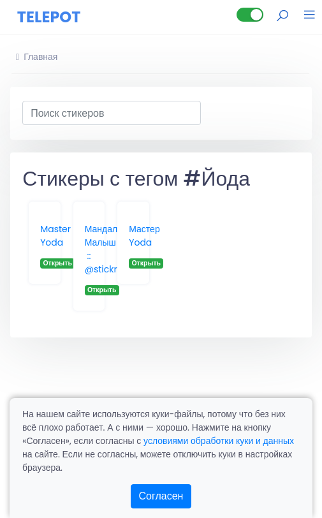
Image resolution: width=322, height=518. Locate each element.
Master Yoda (55, 236)
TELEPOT (49, 16)
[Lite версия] (250, 15)
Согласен (161, 496)
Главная (36, 56)
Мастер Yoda (144, 236)
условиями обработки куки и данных (218, 440)
